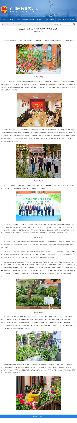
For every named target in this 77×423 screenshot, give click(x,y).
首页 (4, 19)
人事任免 (59, 19)
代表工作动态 (20, 24)
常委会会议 (25, 19)
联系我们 (72, 19)
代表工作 (65, 19)
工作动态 (38, 19)
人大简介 (11, 19)
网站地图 (42, 416)
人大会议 (18, 19)
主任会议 (31, 19)
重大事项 (52, 19)
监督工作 (45, 19)
